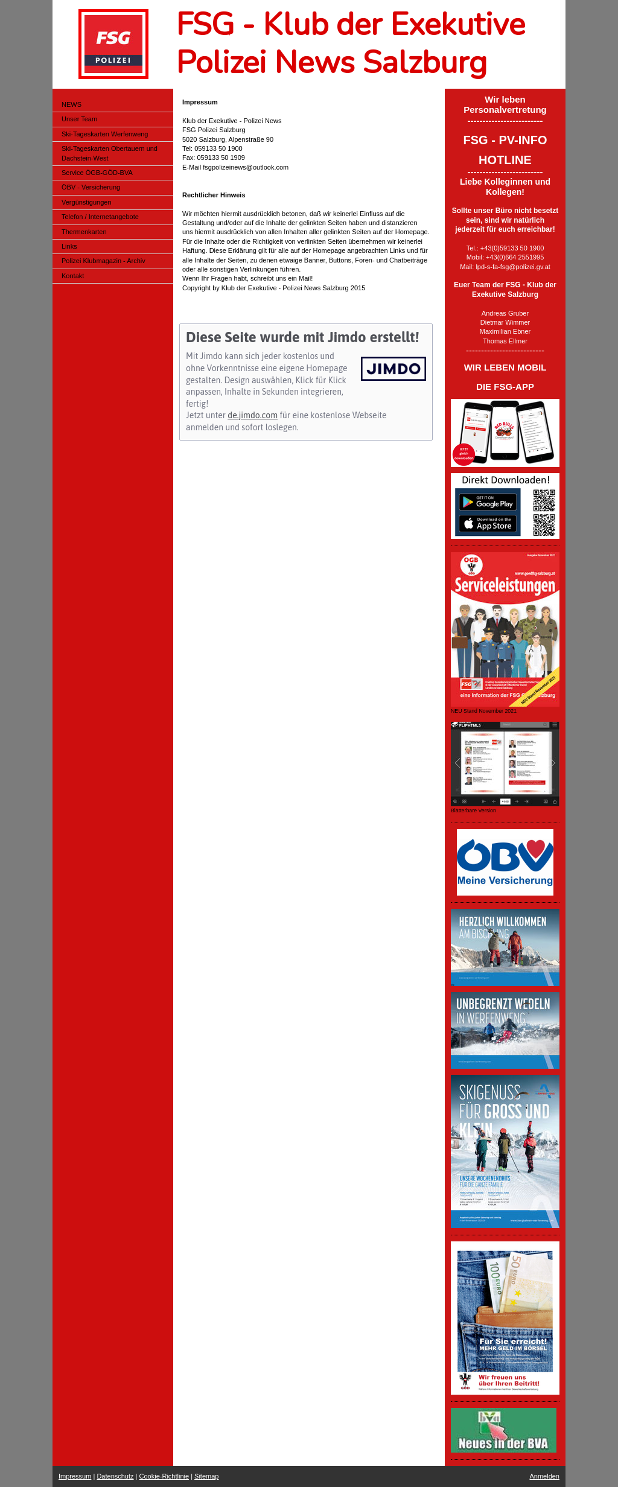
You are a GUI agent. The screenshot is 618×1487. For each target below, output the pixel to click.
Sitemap (206, 1476)
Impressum (75, 1476)
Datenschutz (115, 1476)
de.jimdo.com (253, 415)
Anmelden (544, 1476)
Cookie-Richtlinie (164, 1476)
